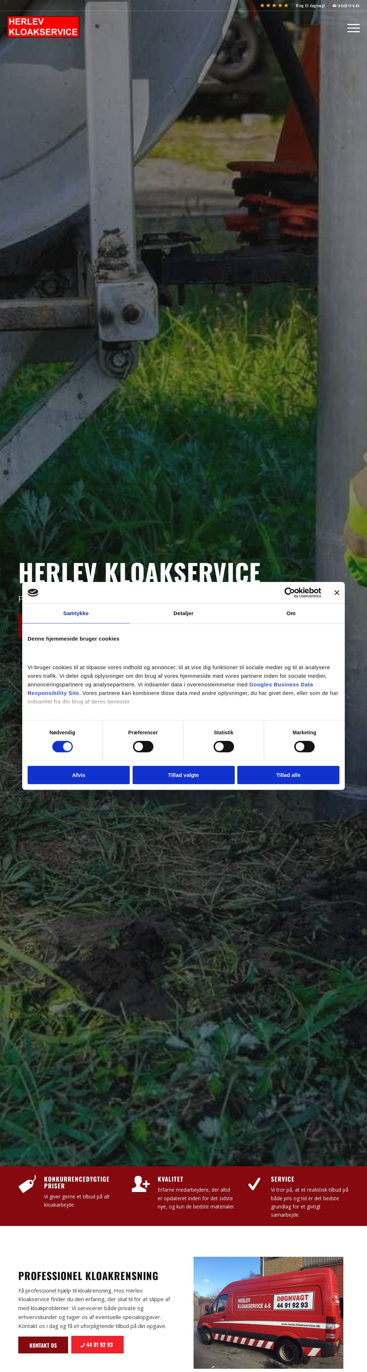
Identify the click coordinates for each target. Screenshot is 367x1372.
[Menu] (351, 27)
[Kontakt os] (43, 1345)
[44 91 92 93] (97, 1344)
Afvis (78, 775)
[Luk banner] (336, 592)
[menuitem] (274, 5)
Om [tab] (290, 613)
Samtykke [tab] (76, 613)
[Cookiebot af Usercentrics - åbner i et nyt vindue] (289, 592)
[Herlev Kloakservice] (46, 27)
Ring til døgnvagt (310, 5)
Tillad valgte (183, 775)
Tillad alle (288, 775)
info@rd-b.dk (346, 5)
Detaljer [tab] (183, 613)
